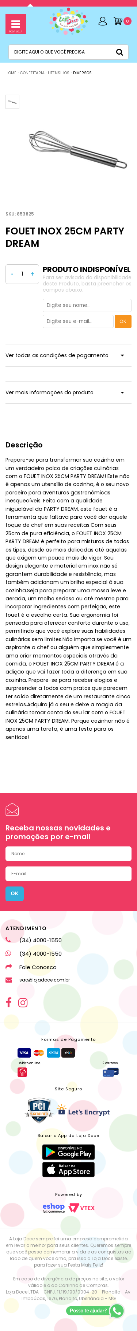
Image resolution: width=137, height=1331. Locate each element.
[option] (78, 148)
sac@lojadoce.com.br (37, 980)
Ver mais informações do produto (49, 392)
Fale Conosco (31, 967)
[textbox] (68, 52)
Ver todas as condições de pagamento (57, 355)
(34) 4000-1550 (33, 940)
